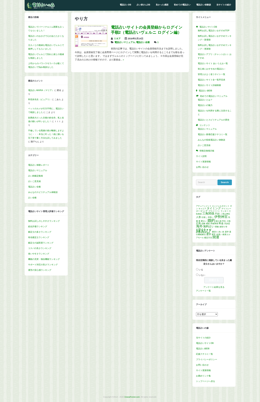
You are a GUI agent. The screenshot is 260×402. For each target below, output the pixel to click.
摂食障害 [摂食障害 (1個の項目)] (214, 223)
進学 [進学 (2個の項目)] (208, 234)
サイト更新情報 (203, 161)
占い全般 (32, 197)
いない (202, 275)
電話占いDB (125, 5)
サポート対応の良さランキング (43, 264)
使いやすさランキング (38, 253)
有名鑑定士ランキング (38, 237)
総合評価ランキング (37, 226)
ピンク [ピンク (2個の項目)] (204, 211)
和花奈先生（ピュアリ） (39, 99)
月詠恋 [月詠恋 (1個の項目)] (227, 223)
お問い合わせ (202, 167)
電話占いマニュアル (124, 42)
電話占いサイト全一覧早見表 (211, 80)
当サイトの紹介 (223, 5)
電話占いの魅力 (205, 105)
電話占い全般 (143, 42)
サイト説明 (201, 156)
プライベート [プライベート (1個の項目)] (214, 211)
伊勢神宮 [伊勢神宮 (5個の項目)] (221, 217)
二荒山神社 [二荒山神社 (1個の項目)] (225, 214)
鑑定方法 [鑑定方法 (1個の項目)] (208, 237)
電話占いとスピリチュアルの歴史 (213, 120)
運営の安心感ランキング (39, 270)
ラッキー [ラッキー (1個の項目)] (224, 211)
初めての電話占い (182, 5)
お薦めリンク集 (203, 376)
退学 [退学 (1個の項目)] (227, 232)
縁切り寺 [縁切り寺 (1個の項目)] (223, 227)
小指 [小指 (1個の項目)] (228, 221)
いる (201, 269)
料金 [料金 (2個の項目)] (221, 223)
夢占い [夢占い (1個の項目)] (204, 221)
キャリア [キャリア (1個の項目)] (202, 209)
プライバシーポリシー (206, 359)
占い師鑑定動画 (35, 176)
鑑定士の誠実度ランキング (40, 243)
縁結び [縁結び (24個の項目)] (203, 231)
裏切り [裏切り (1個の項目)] (215, 232)
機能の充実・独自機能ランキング (44, 259)
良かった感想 (162, 5)
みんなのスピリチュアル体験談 (43, 192)
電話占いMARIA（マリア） (41, 90)
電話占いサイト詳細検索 (209, 85)
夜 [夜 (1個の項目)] (199, 221)
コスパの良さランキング (39, 248)
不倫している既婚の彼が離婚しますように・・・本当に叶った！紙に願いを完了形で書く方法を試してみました (46, 134)
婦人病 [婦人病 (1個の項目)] (219, 221)
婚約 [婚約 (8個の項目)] (211, 220)
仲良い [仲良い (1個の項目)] (211, 217)
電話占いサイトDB (205, 343)
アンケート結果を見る (213, 287)
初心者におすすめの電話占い (211, 69)
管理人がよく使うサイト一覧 (211, 74)
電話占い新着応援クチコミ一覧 (212, 134)
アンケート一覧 (203, 291)
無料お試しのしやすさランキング (44, 221)
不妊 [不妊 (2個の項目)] (217, 213)
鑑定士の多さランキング (39, 232)
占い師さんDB (143, 5)
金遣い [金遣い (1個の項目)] (219, 234)
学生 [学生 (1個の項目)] (224, 221)
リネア (117, 38)
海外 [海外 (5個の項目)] (199, 226)
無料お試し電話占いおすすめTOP (213, 30)
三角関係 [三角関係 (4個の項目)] (208, 213)
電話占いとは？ (205, 100)
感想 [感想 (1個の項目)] (208, 223)
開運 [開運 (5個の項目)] (216, 237)
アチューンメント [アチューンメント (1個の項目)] (203, 206)
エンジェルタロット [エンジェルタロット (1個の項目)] (220, 206)
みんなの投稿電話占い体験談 (211, 140)
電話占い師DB (203, 348)
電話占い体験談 (203, 5)
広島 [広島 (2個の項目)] (198, 223)
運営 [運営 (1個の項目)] (214, 234)
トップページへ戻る (205, 381)
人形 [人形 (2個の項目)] (198, 217)
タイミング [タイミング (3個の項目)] (214, 208)
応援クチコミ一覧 (204, 354)
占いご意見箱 (34, 181)
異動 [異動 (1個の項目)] (217, 227)
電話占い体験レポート (38, 165)
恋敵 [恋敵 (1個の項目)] (203, 223)
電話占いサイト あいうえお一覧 (213, 63)
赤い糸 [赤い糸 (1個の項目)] (221, 232)
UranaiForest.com (132, 397)
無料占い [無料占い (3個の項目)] (208, 226)
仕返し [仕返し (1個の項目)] (204, 217)
